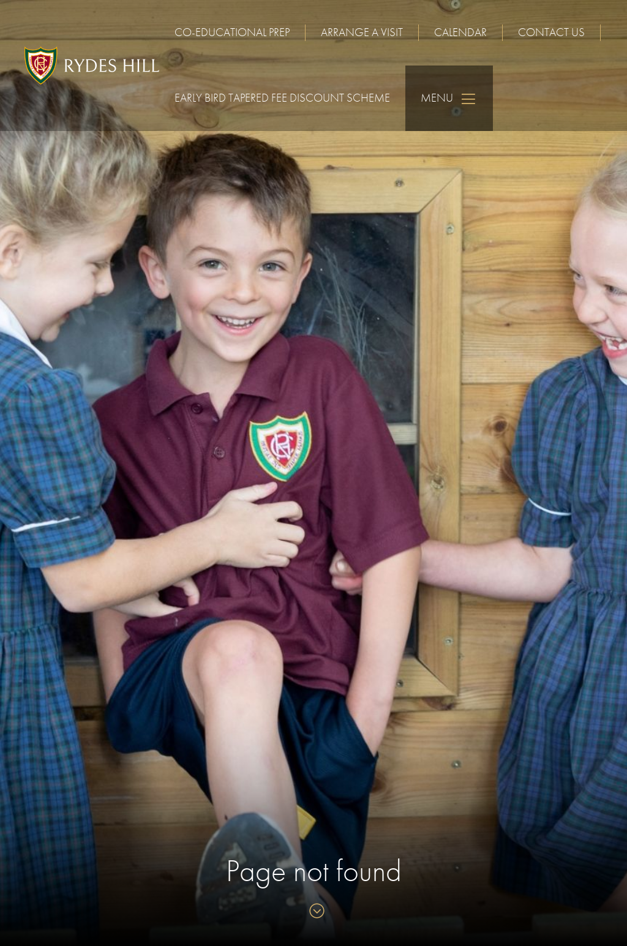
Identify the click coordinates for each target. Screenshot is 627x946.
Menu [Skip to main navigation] (449, 98)
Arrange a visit (362, 32)
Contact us (551, 32)
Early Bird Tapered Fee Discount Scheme (282, 97)
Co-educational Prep (232, 32)
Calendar (460, 32)
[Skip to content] (314, 912)
